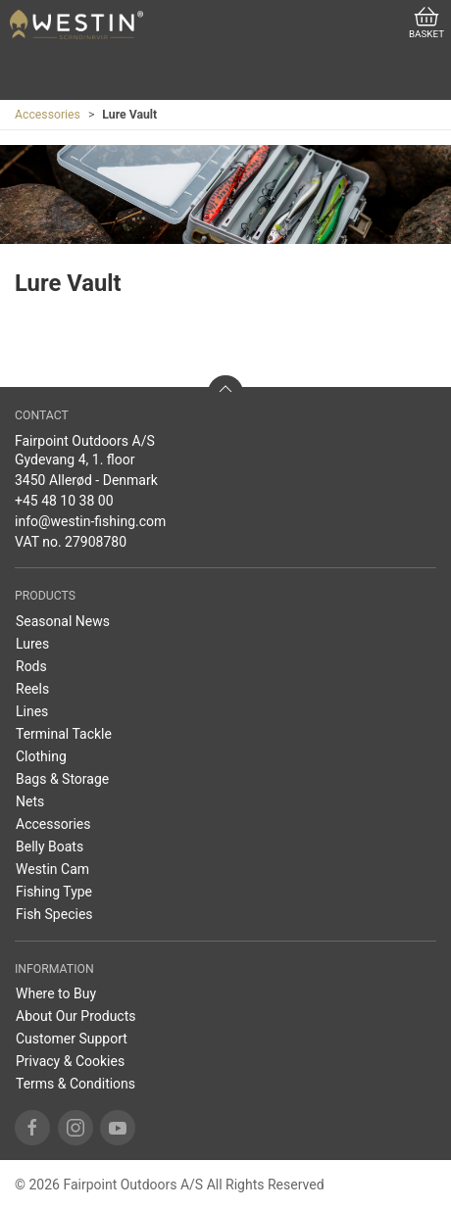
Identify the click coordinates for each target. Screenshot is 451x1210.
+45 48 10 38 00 (64, 500)
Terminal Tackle (64, 734)
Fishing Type (54, 891)
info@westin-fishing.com (90, 521)
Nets (30, 801)
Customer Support (71, 1038)
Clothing (41, 756)
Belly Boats (49, 846)
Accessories (47, 114)
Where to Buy (56, 993)
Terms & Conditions (75, 1083)
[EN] (76, 24)
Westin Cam (52, 869)
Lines (32, 711)
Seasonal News (63, 621)
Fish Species (54, 914)
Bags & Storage (62, 779)
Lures (32, 644)
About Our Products (76, 1016)
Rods (31, 666)
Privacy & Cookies (70, 1061)
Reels (32, 689)
